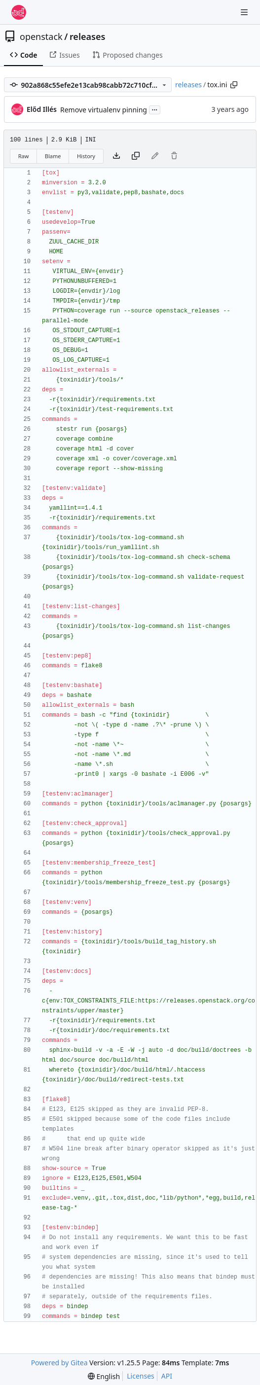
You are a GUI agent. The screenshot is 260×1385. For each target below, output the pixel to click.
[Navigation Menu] (245, 12)
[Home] (19, 12)
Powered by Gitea (59, 1362)
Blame (53, 156)
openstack (41, 36)
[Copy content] (136, 156)
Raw (23, 156)
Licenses (140, 1376)
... (155, 108)
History (86, 156)
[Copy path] (233, 84)
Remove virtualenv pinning (103, 109)
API (166, 1376)
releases (87, 36)
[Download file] (116, 156)
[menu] (104, 1376)
